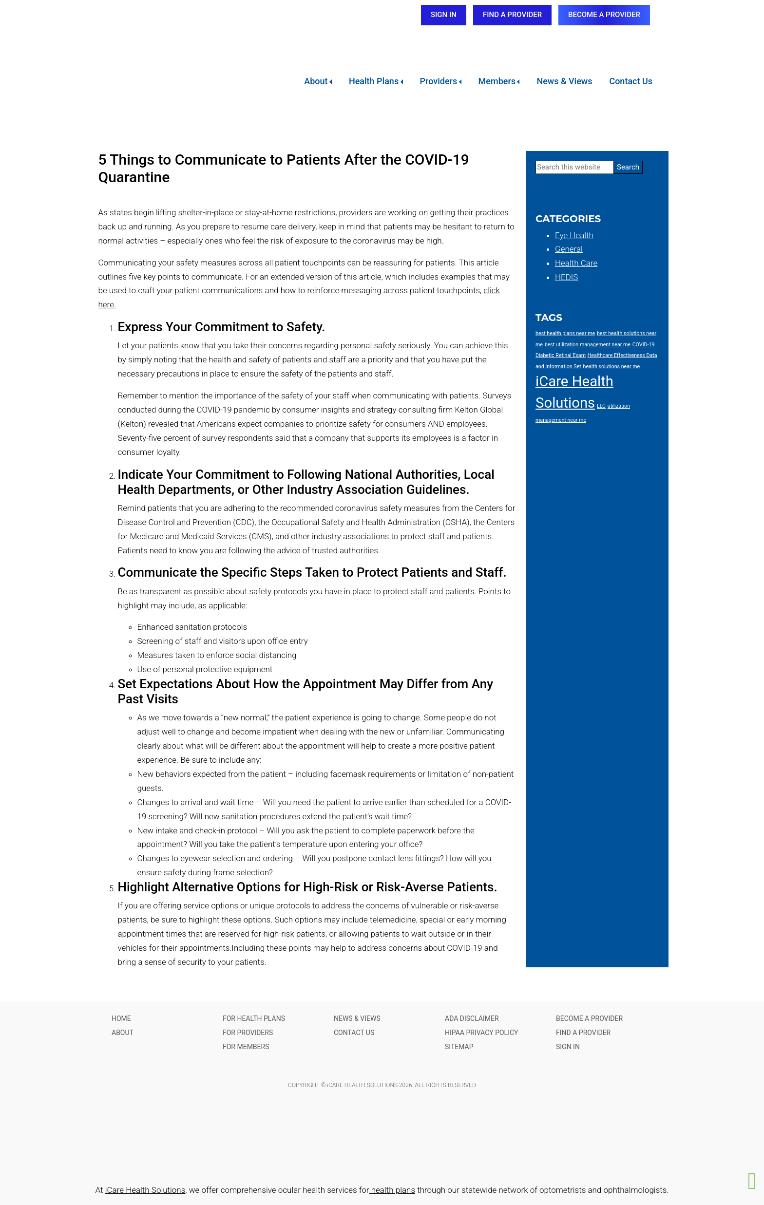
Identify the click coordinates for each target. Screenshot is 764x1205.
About (315, 81)
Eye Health (574, 235)
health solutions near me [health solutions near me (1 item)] (611, 366)
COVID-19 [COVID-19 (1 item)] (643, 344)
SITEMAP (459, 1047)
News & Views (564, 81)
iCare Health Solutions (145, 1190)
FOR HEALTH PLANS (254, 1018)
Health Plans (374, 81)
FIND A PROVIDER (512, 14)
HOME (121, 1018)
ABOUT (123, 1032)
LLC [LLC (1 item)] (601, 406)
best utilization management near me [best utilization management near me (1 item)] (587, 344)
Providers (439, 81)
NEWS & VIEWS (357, 1018)
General (569, 249)
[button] (752, 1181)
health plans (392, 1190)
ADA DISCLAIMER (472, 1018)
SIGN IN (444, 14)
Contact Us (630, 81)
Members (497, 81)
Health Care (576, 263)
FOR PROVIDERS (248, 1032)
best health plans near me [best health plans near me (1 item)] (565, 333)
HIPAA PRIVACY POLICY (481, 1032)
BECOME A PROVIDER (604, 14)
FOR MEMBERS (246, 1047)
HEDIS (566, 277)
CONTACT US (354, 1032)
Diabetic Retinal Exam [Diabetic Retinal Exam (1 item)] (560, 355)
